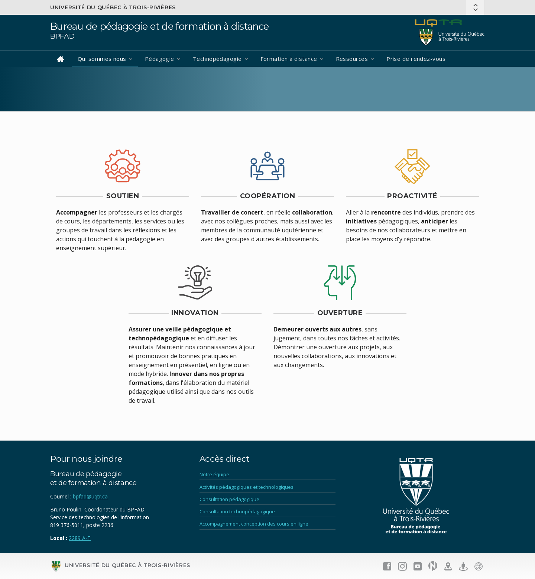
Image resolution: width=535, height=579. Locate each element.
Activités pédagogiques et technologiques (247, 487)
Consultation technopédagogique (237, 511)
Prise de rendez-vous (415, 58)
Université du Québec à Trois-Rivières (113, 7)
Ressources (352, 58)
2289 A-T (80, 538)
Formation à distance (288, 58)
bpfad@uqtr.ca (90, 496)
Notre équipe (214, 474)
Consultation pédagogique (229, 499)
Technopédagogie (217, 58)
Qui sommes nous (102, 58)
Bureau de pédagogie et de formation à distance (159, 26)
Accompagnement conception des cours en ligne (254, 523)
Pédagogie (159, 58)
